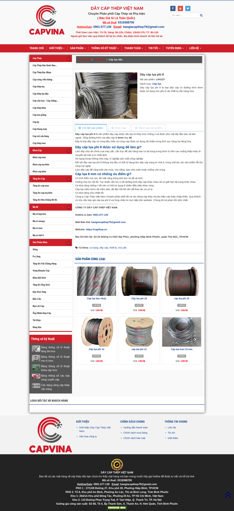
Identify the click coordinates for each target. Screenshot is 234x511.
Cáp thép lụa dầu (40, 93)
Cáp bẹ (36, 122)
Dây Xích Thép (39, 291)
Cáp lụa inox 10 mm (181, 349)
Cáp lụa (156, 83)
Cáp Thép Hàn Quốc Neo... (45, 65)
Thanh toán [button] (133, 48)
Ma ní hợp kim (39, 214)
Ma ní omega (39, 221)
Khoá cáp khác (39, 171)
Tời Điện (37, 320)
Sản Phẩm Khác (40, 242)
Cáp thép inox (39, 143)
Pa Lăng (36, 256)
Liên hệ (172, 427)
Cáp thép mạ (39, 86)
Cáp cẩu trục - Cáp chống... (45, 100)
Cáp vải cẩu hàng (41, 136)
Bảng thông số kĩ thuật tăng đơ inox (55, 349)
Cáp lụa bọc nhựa (96, 298)
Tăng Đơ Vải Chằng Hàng (45, 263)
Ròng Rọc (37, 327)
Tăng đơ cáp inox (41, 185)
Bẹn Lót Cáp (38, 306)
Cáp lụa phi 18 (139, 298)
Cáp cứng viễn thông (42, 79)
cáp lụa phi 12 (139, 349)
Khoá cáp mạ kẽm (41, 164)
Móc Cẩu (37, 298)
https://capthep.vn (96, 229)
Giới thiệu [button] (57, 48)
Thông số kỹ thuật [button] (105, 48)
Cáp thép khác (39, 107)
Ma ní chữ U (38, 235)
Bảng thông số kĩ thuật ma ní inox (55, 358)
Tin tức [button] (154, 48)
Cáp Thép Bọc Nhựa (42, 72)
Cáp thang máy (40, 129)
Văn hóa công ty (88, 436)
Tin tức (171, 432)
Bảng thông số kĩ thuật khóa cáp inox (55, 368)
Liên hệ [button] (195, 48)
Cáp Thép (37, 58)
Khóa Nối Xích (39, 277)
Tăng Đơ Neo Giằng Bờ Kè (45, 199)
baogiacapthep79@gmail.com (143, 26)
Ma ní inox (37, 228)
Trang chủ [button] (36, 48)
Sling (35, 249)
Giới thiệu (173, 438)
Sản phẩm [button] (78, 48)
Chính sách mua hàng (135, 432)
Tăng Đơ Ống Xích (41, 284)
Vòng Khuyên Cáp (41, 270)
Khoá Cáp (37, 150)
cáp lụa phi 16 (181, 298)
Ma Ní (35, 207)
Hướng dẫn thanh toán (136, 427)
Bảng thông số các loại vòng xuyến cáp (55, 377)
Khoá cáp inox (39, 157)
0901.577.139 (102, 26)
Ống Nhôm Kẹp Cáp (42, 313)
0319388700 (126, 22)
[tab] (90, 128)
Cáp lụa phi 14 (96, 349)
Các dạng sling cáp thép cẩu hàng (55, 387)
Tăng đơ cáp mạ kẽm (42, 192)
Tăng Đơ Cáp (39, 178)
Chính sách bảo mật (134, 438)
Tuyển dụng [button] (175, 48)
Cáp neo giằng (39, 114)
